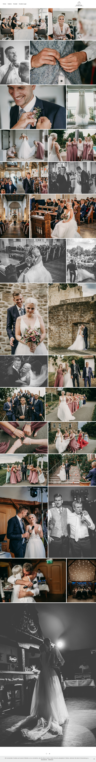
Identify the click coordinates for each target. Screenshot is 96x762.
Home (4, 4)
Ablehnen (50, 759)
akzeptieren (44, 759)
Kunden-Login (22, 4)
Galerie (10, 4)
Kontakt (15, 4)
